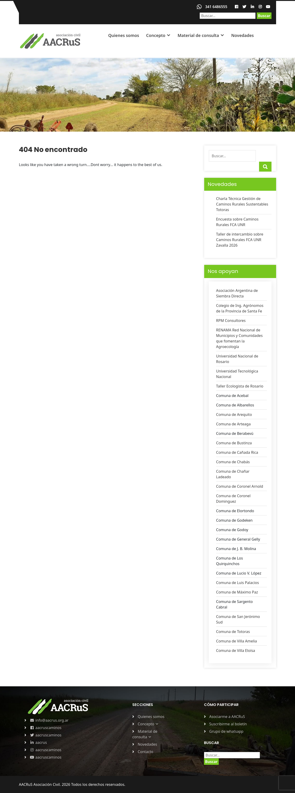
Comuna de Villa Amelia (236, 641)
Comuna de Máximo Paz (237, 592)
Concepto (155, 35)
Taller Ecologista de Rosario (239, 386)
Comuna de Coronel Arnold (239, 486)
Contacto (145, 751)
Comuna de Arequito (234, 414)
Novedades (242, 35)
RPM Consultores (231, 320)
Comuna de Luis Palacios (237, 582)
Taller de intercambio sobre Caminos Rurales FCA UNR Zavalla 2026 (239, 240)
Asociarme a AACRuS (227, 716)
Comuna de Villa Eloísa (235, 650)
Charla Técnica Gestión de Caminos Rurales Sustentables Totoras (242, 204)
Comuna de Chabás (233, 461)
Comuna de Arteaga (233, 424)
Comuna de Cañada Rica (237, 452)
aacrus (38, 742)
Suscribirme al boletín (228, 723)
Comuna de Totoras (233, 631)
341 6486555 (216, 6)
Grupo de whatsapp (226, 731)
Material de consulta (198, 35)
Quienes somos (123, 35)
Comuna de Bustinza (234, 442)
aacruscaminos (45, 727)
